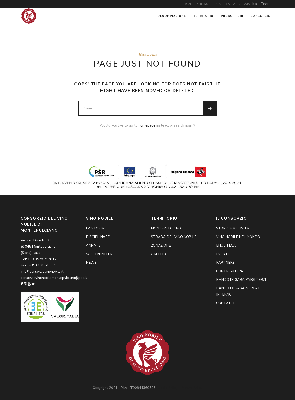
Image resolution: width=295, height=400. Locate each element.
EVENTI (222, 254)
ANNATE (93, 245)
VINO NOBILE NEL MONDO (238, 237)
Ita (254, 4)
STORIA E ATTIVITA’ (233, 228)
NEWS (204, 4)
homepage (147, 125)
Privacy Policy (191, 387)
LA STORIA (95, 228)
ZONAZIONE (161, 245)
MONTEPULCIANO (166, 228)
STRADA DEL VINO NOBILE (173, 237)
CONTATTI (217, 4)
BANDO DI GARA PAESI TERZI (241, 279)
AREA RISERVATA (238, 4)
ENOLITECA (226, 245)
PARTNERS (225, 262)
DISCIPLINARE (98, 237)
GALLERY (192, 4)
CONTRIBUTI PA (229, 271)
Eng (264, 4)
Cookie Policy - (168, 387)
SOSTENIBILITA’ (99, 254)
